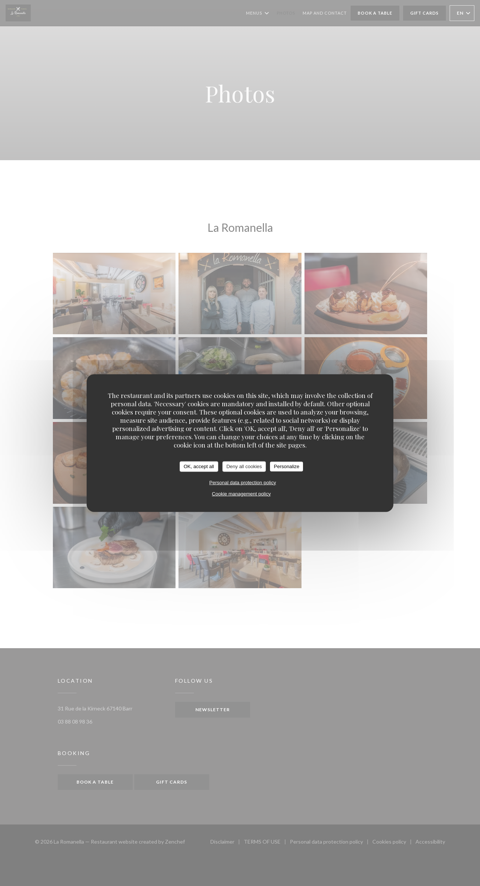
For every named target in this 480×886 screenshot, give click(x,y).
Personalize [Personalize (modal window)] (286, 466)
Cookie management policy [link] (241, 493)
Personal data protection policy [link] (242, 482)
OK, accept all (199, 466)
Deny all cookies (244, 466)
